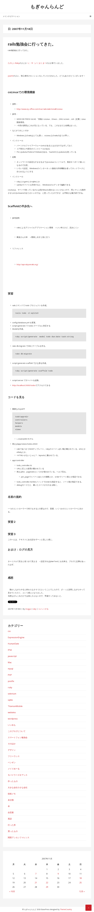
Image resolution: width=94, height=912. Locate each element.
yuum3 (10, 76)
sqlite (10, 700)
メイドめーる (14, 768)
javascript (12, 656)
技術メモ (12, 793)
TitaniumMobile (15, 706)
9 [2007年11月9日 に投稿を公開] (58, 873)
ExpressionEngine (16, 637)
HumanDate (13, 643)
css (9, 631)
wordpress (13, 718)
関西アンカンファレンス (18, 837)
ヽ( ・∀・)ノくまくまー (36, 63)
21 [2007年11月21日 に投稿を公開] (36, 882)
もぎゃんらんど (47, 6)
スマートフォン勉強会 (17, 737)
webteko (12, 712)
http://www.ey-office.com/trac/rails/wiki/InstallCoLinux (40, 109)
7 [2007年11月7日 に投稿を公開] (35, 873)
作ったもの (13, 781)
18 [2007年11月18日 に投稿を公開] (80, 878)
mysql (10, 668)
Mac (10, 662)
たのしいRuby (13, 63)
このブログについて (16, 731)
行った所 (12, 825)
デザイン (12, 750)
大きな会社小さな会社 (17, 787)
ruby (34, 609)
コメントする (43, 609)
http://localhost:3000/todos (24, 385)
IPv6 (10, 650)
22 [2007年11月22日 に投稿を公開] (47, 882)
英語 (10, 818)
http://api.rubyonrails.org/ (27, 264)
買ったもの (13, 831)
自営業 (11, 812)
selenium (12, 693)
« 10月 (12, 891)
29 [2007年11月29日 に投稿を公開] (47, 887)
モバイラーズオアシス (17, 775)
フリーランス (14, 756)
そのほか (12, 743)
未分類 (11, 800)
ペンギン (12, 762)
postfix (11, 681)
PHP (10, 675)
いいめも (12, 725)
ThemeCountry (66, 909)
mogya (28, 609)
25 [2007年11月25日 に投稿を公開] (80, 882)
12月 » (82, 891)
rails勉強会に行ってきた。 (32, 44)
